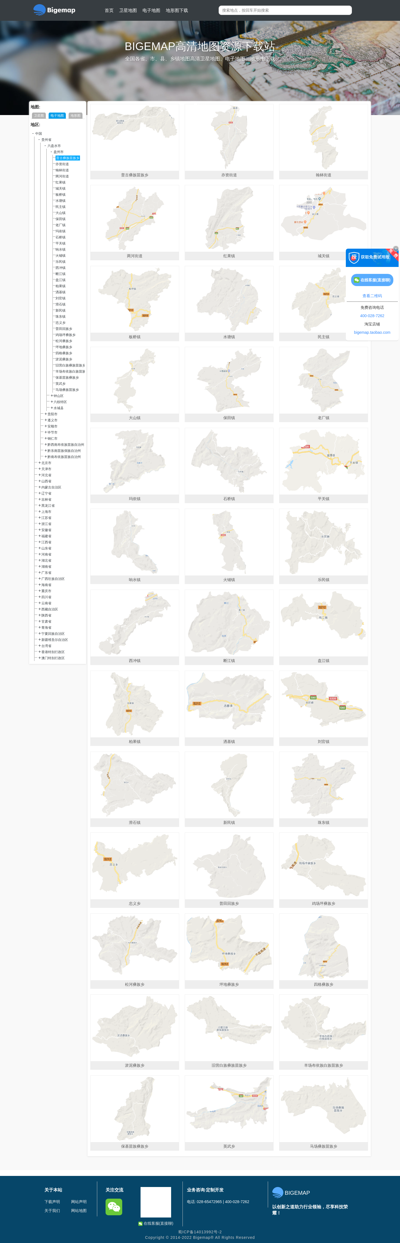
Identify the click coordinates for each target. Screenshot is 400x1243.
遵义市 (53, 420)
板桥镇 (61, 195)
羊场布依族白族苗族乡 (72, 371)
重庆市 (46, 591)
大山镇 (61, 213)
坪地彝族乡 (64, 347)
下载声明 (52, 1201)
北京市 (46, 463)
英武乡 (61, 384)
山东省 (46, 548)
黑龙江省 (48, 506)
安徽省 (46, 530)
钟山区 (59, 396)
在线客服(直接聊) (155, 1223)
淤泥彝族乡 (64, 359)
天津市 (46, 469)
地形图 (76, 116)
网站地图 (79, 1210)
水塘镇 (61, 201)
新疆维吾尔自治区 (54, 640)
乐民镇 (61, 262)
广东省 (46, 573)
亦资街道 (62, 164)
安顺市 (53, 426)
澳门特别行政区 (53, 658)
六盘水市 (54, 146)
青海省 (46, 628)
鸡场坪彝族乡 (66, 335)
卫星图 (39, 116)
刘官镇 (61, 298)
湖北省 (46, 560)
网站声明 (79, 1201)
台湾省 (46, 646)
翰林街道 (62, 170)
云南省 (46, 603)
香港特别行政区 (53, 652)
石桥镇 (61, 237)
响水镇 (61, 249)
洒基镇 (61, 292)
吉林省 (46, 499)
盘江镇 (61, 280)
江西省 (46, 542)
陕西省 (46, 615)
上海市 (46, 512)
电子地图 (151, 10)
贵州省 (46, 140)
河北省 (46, 475)
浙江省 (46, 524)
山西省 (46, 481)
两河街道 (62, 176)
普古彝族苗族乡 (67, 158)
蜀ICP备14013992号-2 (200, 1232)
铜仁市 (53, 438)
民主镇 (61, 207)
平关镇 (61, 243)
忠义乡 (61, 323)
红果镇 (61, 182)
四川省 (46, 597)
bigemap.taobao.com (372, 332)
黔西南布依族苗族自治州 (66, 445)
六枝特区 (60, 402)
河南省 (46, 554)
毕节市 (53, 432)
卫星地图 (128, 10)
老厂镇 (61, 225)
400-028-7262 (372, 316)
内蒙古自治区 (51, 487)
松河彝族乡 (64, 341)
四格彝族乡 (64, 353)
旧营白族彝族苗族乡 (71, 365)
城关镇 (61, 188)
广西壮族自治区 (53, 579)
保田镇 (61, 219)
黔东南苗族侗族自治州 (64, 451)
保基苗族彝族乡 (67, 377)
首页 (109, 10)
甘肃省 (46, 621)
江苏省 (46, 518)
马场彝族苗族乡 (67, 390)
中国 (38, 134)
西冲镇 (61, 268)
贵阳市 (53, 414)
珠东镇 (61, 317)
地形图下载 (177, 10)
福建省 (46, 536)
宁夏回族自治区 (53, 634)
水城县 (59, 408)
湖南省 (46, 567)
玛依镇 (61, 231)
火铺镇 (61, 256)
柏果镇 (61, 286)
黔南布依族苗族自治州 (64, 457)
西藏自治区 (49, 609)
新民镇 (61, 310)
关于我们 (52, 1210)
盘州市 (59, 152)
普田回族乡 (64, 329)
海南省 (46, 585)
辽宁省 (46, 493)
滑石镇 (61, 304)
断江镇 (61, 274)
